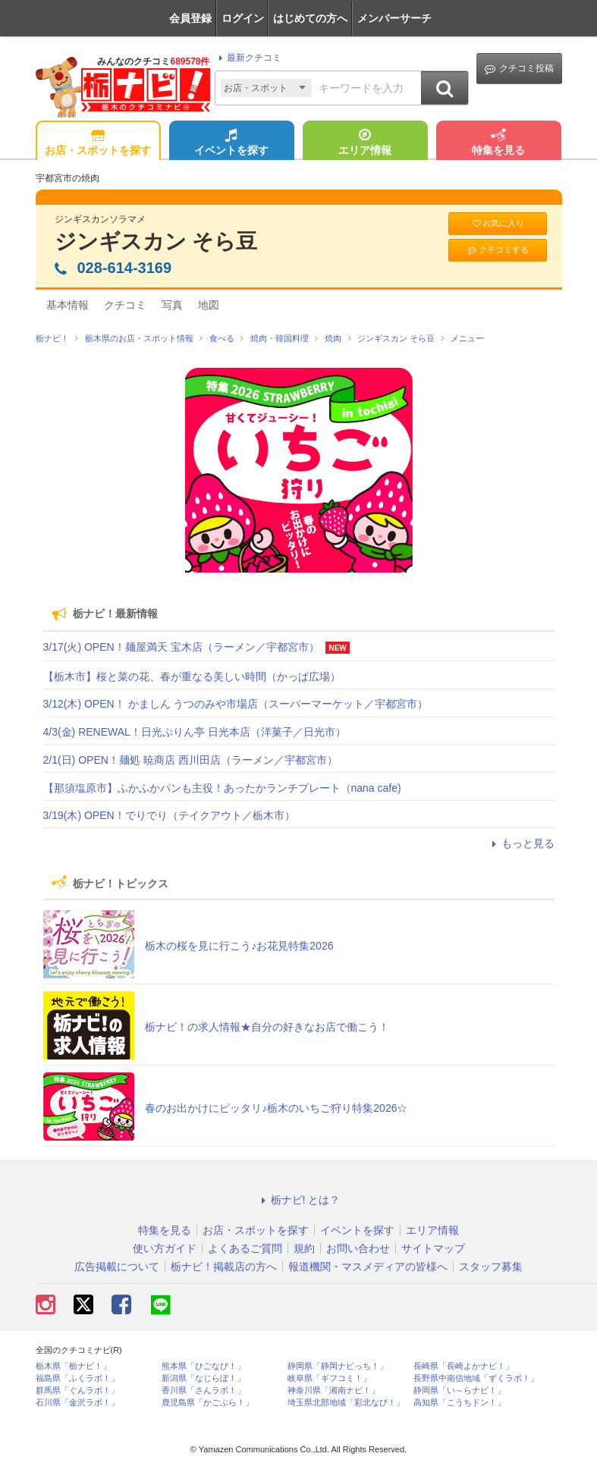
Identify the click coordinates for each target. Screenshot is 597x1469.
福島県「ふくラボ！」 (77, 1378)
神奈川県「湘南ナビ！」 (333, 1390)
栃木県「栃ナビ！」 (73, 1366)
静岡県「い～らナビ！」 (459, 1390)
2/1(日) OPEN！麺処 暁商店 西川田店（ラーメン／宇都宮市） (190, 760)
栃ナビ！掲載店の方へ (224, 1266)
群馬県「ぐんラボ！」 (77, 1390)
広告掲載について (116, 1266)
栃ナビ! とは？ (299, 1200)
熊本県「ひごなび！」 (203, 1366)
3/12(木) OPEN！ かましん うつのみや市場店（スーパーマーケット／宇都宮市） (236, 704)
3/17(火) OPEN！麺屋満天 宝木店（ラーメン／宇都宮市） (181, 647)
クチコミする (497, 250)
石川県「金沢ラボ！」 (77, 1402)
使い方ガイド (164, 1248)
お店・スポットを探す (98, 143)
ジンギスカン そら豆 (156, 241)
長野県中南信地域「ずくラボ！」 (476, 1378)
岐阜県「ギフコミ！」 (329, 1378)
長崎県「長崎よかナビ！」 (463, 1366)
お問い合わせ (358, 1248)
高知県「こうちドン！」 (459, 1402)
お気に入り (497, 223)
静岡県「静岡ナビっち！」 (338, 1366)
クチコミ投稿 (519, 68)
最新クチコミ (248, 57)
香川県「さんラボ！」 (203, 1390)
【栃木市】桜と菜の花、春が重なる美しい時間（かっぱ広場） (192, 676)
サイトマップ (433, 1248)
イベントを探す (231, 143)
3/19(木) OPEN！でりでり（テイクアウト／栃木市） (169, 815)
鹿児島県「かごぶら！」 (207, 1402)
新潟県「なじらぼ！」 (203, 1378)
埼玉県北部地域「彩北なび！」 (346, 1402)
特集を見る (498, 143)
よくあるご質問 (245, 1248)
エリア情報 (364, 143)
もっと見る (521, 843)
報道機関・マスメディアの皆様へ (368, 1266)
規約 (304, 1248)
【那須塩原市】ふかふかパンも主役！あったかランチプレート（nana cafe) (222, 788)
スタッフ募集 (491, 1266)
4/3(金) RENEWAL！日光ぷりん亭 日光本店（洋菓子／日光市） (194, 732)
